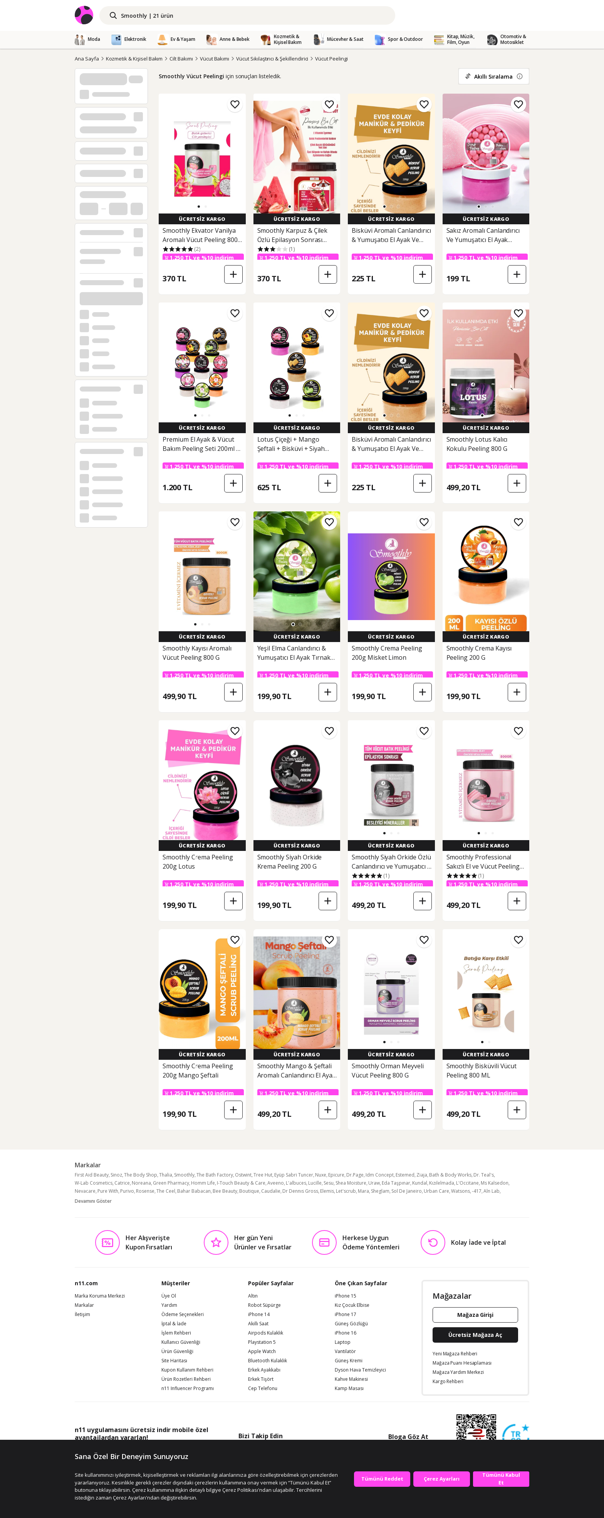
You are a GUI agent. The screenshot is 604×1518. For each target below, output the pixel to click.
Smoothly (184, 1175)
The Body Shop (140, 1175)
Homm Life (203, 1183)
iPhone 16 (345, 1333)
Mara (363, 1191)
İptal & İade (173, 1324)
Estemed (405, 1175)
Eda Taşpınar (396, 1183)
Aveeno (275, 1183)
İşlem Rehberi (176, 1333)
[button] (199, 206)
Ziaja (421, 1175)
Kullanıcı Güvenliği (180, 1342)
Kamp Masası (349, 1388)
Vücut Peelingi (331, 58)
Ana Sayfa (87, 58)
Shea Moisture (351, 1183)
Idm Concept (380, 1175)
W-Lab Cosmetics (93, 1183)
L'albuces (296, 1183)
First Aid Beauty (92, 1175)
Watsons (460, 1191)
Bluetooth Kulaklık (267, 1361)
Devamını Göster (93, 1201)
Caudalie (270, 1191)
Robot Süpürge (264, 1305)
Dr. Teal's (483, 1175)
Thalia (165, 1175)
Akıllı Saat (258, 1324)
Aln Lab (491, 1191)
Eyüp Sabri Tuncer (293, 1175)
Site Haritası (174, 1361)
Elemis (327, 1191)
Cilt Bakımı (181, 58)
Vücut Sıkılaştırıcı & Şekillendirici (272, 58)
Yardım (169, 1305)
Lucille (315, 1183)
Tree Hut (262, 1175)
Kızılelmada (441, 1183)
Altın (253, 1296)
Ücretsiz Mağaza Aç (475, 1334)
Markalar (84, 1305)
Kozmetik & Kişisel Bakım (134, 58)
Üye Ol (168, 1296)
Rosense (145, 1191)
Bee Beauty (225, 1191)
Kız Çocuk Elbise (352, 1305)
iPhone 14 (259, 1314)
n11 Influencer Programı (187, 1388)
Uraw (374, 1183)
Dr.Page (355, 1175)
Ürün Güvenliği (177, 1351)
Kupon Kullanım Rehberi (187, 1370)
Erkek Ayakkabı (264, 1370)
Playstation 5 (262, 1342)
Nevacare (85, 1191)
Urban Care (436, 1191)
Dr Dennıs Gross (300, 1191)
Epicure (336, 1175)
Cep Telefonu (262, 1388)
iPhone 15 (345, 1296)
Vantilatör (345, 1351)
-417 (477, 1191)
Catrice (122, 1183)
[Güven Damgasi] (515, 1438)
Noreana (141, 1183)
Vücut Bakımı (214, 58)
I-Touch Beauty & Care (241, 1183)
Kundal (419, 1183)
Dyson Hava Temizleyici (360, 1370)
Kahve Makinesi (351, 1379)
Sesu (329, 1183)
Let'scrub (346, 1191)
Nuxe (320, 1175)
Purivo (127, 1191)
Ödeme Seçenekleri (182, 1314)
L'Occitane (467, 1183)
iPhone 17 (345, 1314)
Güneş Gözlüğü (351, 1324)
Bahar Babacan (194, 1191)
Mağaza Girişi (475, 1314)
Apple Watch (262, 1351)
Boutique (249, 1191)
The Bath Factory (214, 1175)
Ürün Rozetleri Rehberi (186, 1379)
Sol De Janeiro (406, 1191)
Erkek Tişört (260, 1379)
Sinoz (116, 1175)
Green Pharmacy (171, 1183)
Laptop (343, 1342)
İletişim (82, 1314)
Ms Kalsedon (494, 1183)
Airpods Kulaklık (265, 1333)
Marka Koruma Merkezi (100, 1296)
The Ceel (165, 1191)
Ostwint (243, 1175)
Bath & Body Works (450, 1175)
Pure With (107, 1191)
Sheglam (380, 1191)
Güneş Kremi (348, 1361)
